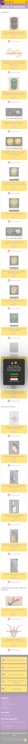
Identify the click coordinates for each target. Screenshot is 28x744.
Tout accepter (14, 374)
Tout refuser (14, 376)
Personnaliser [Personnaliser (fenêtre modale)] (14, 379)
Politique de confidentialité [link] (14, 381)
